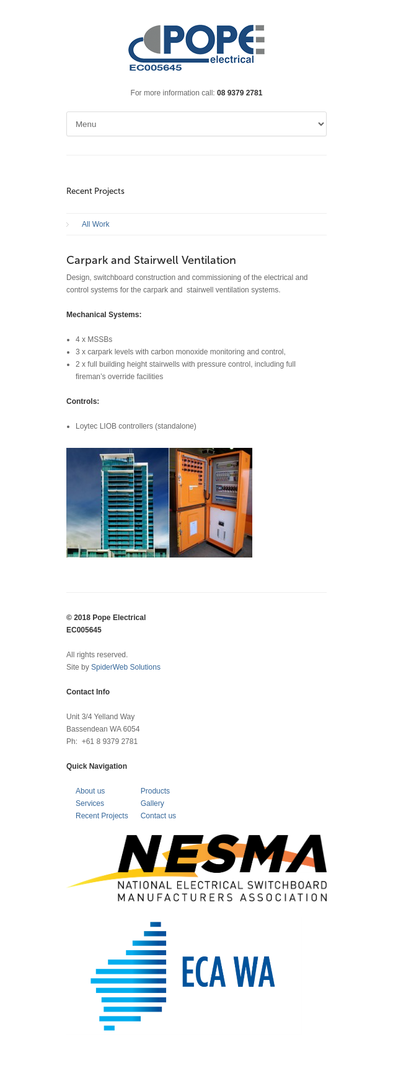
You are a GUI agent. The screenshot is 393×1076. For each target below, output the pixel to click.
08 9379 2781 (239, 93)
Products (155, 791)
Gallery (152, 803)
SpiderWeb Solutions (126, 667)
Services (90, 803)
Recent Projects (102, 815)
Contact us (158, 815)
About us (90, 791)
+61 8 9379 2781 (110, 741)
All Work (95, 224)
